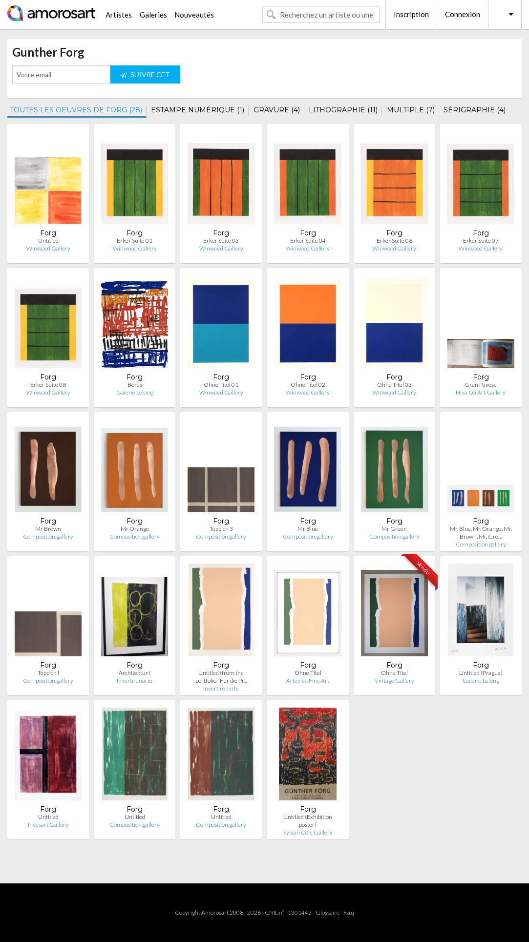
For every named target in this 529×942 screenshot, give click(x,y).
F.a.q (348, 912)
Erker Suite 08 (48, 384)
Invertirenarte (134, 680)
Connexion (462, 14)
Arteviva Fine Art (307, 680)
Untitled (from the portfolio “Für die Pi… (221, 676)
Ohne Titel (308, 672)
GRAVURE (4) (277, 109)
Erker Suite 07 (481, 240)
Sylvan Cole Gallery (308, 832)
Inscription (411, 14)
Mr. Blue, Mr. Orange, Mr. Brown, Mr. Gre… (481, 532)
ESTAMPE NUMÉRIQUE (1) (197, 109)
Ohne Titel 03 (394, 384)
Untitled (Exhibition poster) (307, 820)
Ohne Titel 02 (308, 384)
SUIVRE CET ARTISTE (145, 77)
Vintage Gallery (394, 680)
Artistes (119, 14)
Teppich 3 (221, 528)
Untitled (48, 240)
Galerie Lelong (134, 392)
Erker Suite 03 (221, 240)
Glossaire (327, 912)
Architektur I (134, 672)
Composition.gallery (48, 536)
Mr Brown (48, 528)
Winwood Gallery (48, 248)
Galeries (153, 14)
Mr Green (394, 528)
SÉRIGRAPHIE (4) (475, 109)
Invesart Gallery (48, 824)
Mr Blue (307, 528)
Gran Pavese (481, 384)
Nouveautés (194, 14)
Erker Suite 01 (134, 240)
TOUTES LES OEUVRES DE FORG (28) (76, 109)
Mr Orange (135, 528)
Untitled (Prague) (481, 672)
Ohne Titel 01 (221, 384)
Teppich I (48, 672)
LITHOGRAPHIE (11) (343, 109)
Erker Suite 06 (394, 240)
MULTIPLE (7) (411, 109)
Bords (134, 384)
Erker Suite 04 (308, 240)
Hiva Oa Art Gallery (481, 392)
